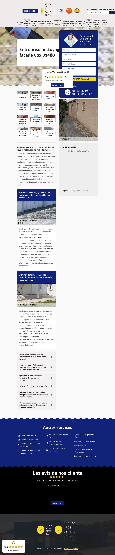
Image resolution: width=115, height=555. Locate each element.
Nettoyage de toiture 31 (73, 24)
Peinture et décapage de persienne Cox (30, 452)
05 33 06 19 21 (48, 6)
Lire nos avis (13, 550)
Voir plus (57, 503)
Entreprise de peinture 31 (57, 24)
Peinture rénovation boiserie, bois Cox (56, 443)
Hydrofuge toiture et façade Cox (84, 451)
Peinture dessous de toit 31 (104, 24)
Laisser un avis (57, 85)
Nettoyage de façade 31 (81, 24)
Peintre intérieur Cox (29, 436)
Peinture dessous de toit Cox (58, 436)
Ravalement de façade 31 (42, 24)
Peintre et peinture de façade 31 (89, 24)
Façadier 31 (20, 24)
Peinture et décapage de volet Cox (30, 445)
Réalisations (30, 11)
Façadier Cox (81, 445)
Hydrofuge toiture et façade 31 (65, 24)
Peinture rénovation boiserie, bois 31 (96, 24)
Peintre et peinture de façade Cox (57, 449)
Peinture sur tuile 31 (34, 24)
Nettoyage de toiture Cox (86, 456)
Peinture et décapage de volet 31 (27, 24)
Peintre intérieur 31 (50, 24)
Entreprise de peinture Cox (85, 436)
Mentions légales (71, 549)
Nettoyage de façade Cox (86, 441)
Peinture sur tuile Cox (29, 440)
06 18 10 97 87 (48, 15)
